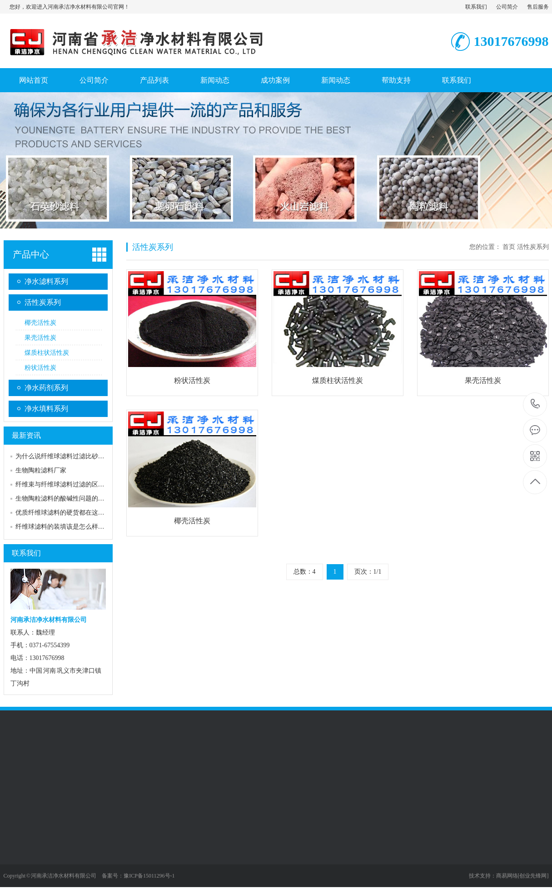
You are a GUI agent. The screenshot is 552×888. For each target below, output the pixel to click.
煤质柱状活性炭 (47, 352)
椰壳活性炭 (40, 322)
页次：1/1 (368, 571)
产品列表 (154, 80)
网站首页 (33, 80)
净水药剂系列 (46, 388)
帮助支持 (396, 80)
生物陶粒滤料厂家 (40, 470)
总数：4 (304, 571)
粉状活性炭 (40, 367)
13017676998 (535, 404)
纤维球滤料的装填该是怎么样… (59, 526)
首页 (508, 246)
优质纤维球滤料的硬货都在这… (59, 512)
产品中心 (31, 254)
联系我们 (476, 7)
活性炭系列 (43, 302)
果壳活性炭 (40, 337)
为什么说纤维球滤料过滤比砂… (59, 456)
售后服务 (538, 7)
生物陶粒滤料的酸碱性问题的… (59, 498)
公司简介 (507, 7)
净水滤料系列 (46, 281)
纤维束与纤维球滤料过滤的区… (59, 484)
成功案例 (275, 80)
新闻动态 (214, 80)
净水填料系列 (46, 408)
